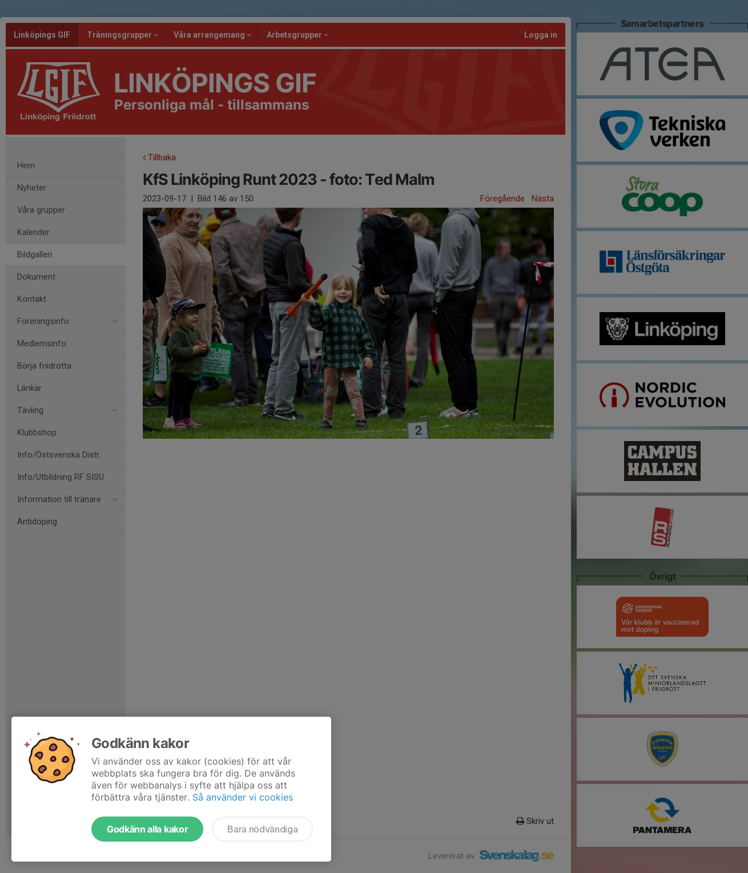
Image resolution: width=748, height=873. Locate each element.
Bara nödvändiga (262, 829)
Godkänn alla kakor (147, 829)
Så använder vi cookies (242, 797)
